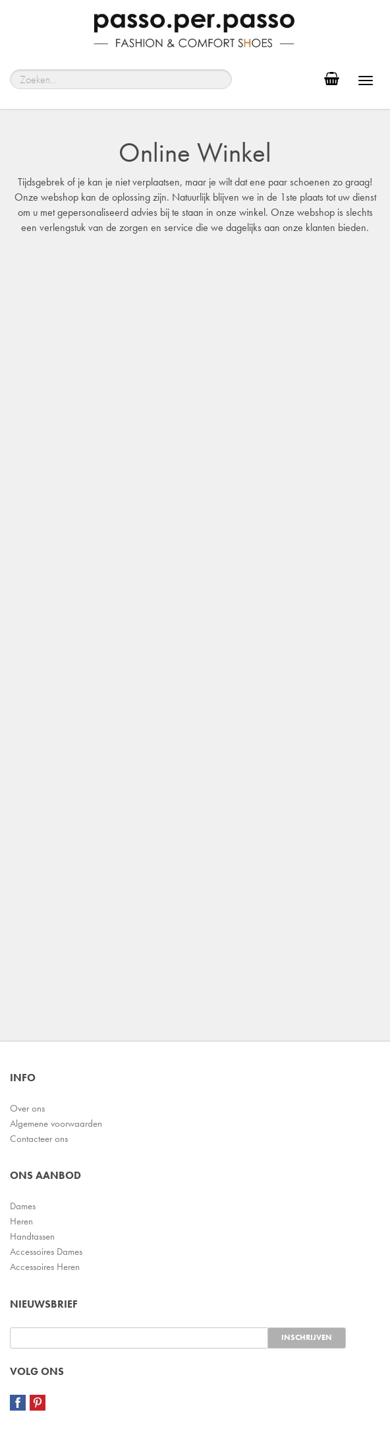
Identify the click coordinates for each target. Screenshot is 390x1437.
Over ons (27, 1108)
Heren (21, 1221)
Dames (23, 1206)
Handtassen (32, 1236)
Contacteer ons (39, 1138)
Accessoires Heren (45, 1266)
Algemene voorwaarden (56, 1123)
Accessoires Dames (46, 1251)
